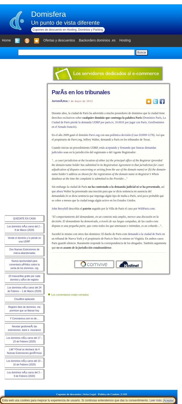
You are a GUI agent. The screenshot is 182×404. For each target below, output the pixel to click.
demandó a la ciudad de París (144, 234)
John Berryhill (60, 208)
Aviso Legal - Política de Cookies (101, 394)
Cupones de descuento (68, 394)
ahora (59, 191)
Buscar (141, 52)
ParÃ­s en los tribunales (81, 92)
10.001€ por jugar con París (131, 122)
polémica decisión (120, 135)
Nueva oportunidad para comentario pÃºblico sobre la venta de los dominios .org (24, 264)
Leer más (155, 400)
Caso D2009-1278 (143, 135)
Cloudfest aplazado (24, 299)
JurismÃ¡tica (60, 101)
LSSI (124, 394)
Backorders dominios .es (97, 40)
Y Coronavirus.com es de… (24, 318)
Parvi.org (94, 135)
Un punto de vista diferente (65, 22)
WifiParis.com (145, 208)
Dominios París (152, 117)
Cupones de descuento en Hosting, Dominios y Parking (68, 29)
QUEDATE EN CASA (24, 218)
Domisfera (48, 14)
